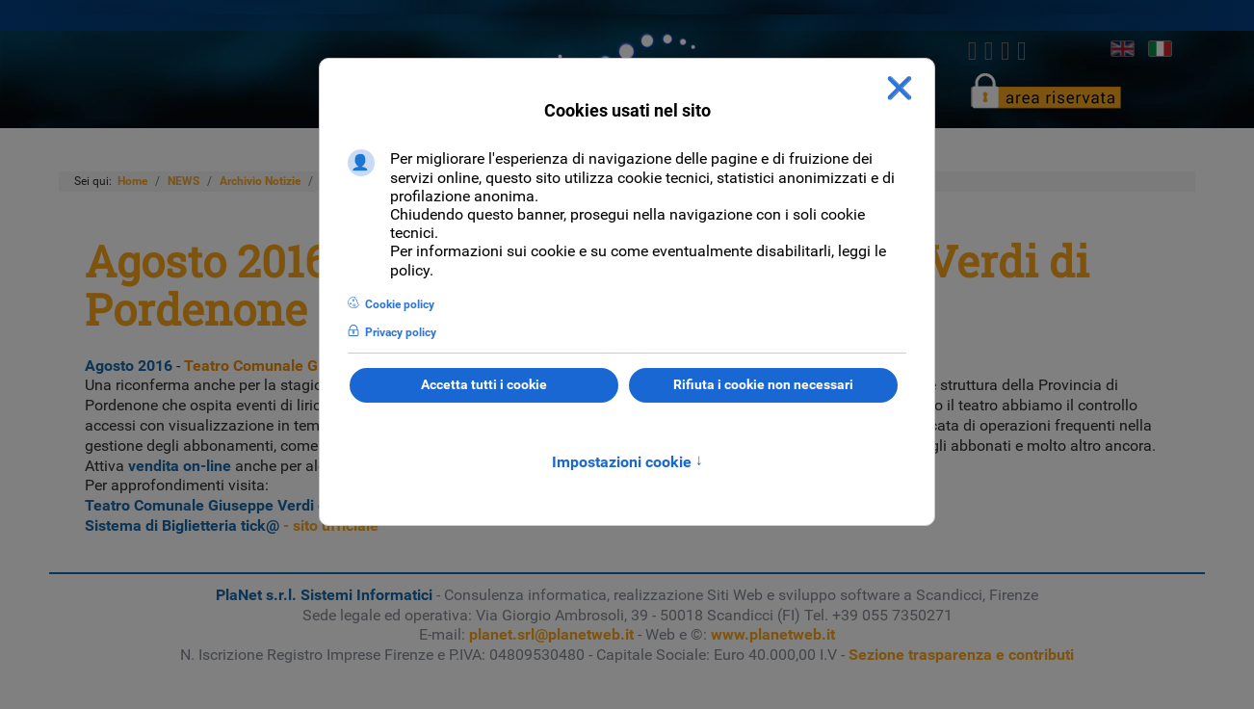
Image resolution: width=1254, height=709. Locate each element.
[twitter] (988, 51)
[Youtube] (1022, 51)
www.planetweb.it (773, 634)
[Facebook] (972, 51)
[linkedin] (1005, 51)
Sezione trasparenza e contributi (961, 654)
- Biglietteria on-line (318, 505)
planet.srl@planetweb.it (551, 634)
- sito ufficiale (232, 525)
